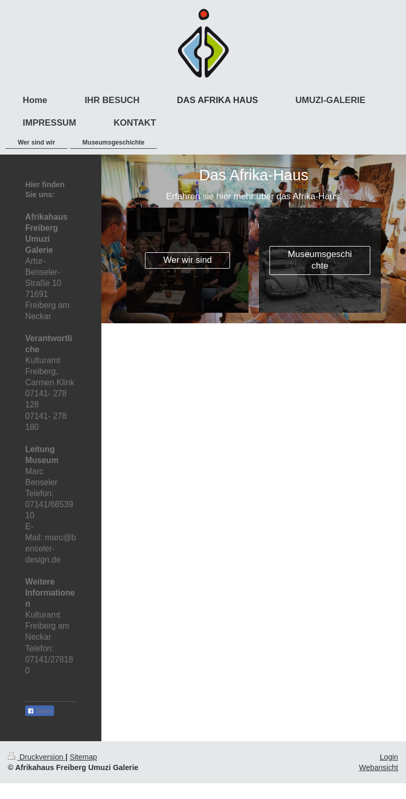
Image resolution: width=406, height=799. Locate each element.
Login (389, 757)
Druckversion (36, 757)
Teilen (39, 711)
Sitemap (83, 757)
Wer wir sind (187, 260)
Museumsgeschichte (320, 260)
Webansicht (378, 767)
